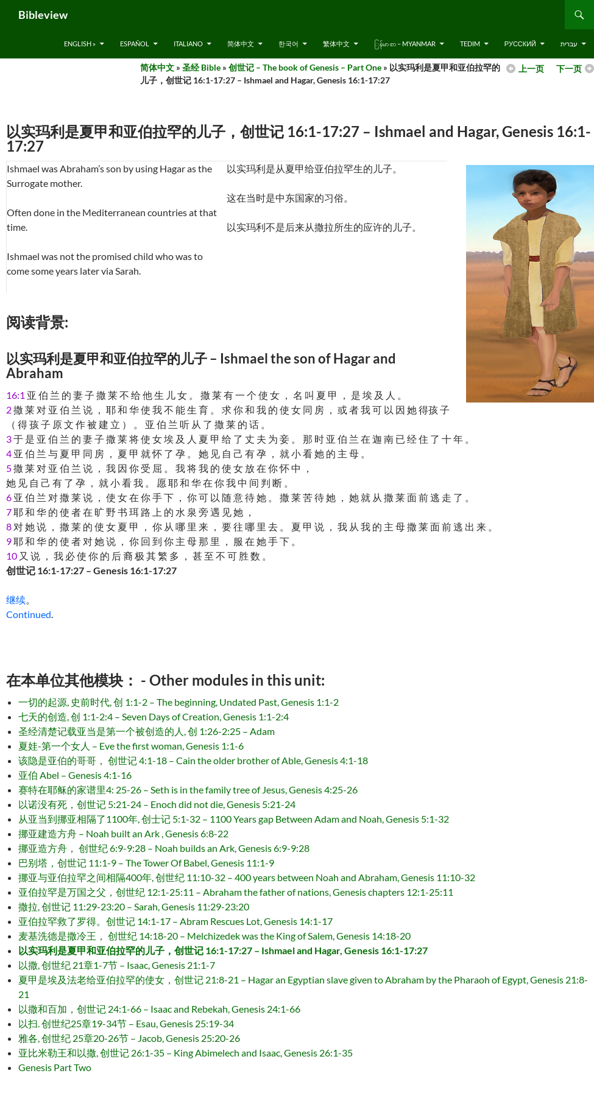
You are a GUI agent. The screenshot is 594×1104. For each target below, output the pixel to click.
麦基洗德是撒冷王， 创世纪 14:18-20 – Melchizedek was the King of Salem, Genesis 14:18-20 (214, 935)
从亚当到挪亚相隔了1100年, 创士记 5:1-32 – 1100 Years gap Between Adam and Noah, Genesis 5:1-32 (233, 818)
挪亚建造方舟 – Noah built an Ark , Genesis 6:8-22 (123, 833)
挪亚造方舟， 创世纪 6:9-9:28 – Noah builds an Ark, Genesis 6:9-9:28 (163, 848)
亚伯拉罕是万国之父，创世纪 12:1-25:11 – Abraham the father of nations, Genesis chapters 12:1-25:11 (235, 892)
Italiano (188, 43)
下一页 (569, 68)
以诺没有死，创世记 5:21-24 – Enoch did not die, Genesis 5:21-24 (156, 804)
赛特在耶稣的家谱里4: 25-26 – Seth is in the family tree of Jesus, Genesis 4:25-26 (188, 789)
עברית (569, 43)
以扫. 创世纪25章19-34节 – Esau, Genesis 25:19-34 (126, 1023)
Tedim (470, 43)
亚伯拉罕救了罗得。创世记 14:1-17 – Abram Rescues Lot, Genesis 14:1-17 (175, 921)
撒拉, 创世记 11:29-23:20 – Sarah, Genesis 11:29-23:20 (133, 906)
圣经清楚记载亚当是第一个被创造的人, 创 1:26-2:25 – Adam (146, 731)
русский (520, 43)
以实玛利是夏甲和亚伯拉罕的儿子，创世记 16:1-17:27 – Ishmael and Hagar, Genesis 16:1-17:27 (223, 950)
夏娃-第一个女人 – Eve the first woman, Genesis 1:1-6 (131, 745)
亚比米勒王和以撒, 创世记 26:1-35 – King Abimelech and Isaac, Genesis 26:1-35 (185, 1052)
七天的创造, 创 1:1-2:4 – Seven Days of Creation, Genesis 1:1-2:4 (153, 716)
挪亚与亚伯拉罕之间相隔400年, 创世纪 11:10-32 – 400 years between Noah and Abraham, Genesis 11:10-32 (246, 877)
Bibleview (43, 14)
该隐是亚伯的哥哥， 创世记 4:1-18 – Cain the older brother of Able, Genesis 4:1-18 (193, 760)
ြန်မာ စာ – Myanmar (405, 43)
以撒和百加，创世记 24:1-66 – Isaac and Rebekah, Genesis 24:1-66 (159, 1008)
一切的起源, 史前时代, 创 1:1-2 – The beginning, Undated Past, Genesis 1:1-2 (178, 702)
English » (80, 43)
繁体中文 (336, 43)
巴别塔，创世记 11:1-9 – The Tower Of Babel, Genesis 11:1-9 (146, 862)
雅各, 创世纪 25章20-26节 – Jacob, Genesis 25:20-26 (129, 1038)
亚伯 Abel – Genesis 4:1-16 (75, 775)
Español (134, 43)
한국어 (288, 43)
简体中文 (240, 43)
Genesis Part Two (54, 1067)
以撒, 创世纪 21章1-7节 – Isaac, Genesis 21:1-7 (116, 965)
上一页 (531, 68)
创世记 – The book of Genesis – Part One (304, 67)
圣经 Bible (201, 67)
